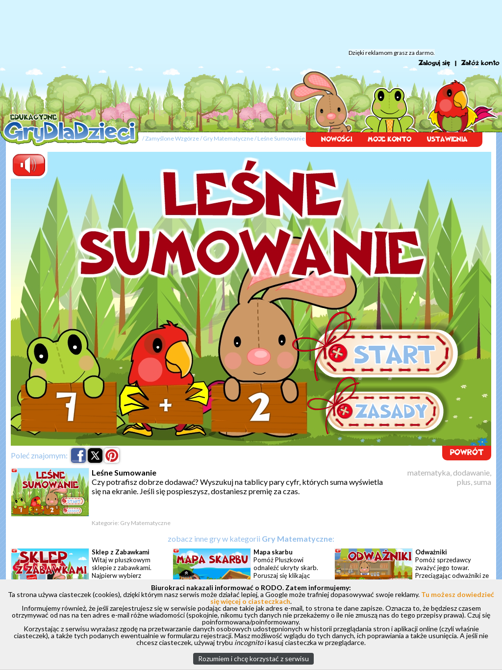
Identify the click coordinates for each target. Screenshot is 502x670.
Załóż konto (480, 63)
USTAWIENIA (447, 139)
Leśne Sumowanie (281, 138)
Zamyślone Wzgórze (172, 138)
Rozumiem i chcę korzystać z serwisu (253, 658)
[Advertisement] (251, 24)
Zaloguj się (434, 63)
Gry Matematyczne (228, 138)
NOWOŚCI (336, 139)
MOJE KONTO (389, 139)
